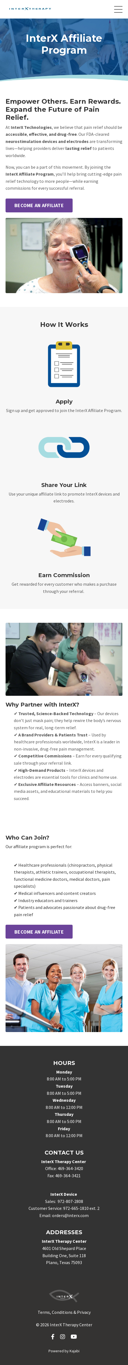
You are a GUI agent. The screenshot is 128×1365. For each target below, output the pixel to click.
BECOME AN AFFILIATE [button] (39, 205)
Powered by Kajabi (64, 1350)
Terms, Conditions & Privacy (64, 1312)
